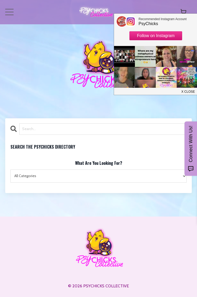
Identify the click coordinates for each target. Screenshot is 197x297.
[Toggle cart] (183, 12)
